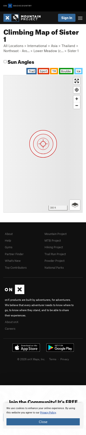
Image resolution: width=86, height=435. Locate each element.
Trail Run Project (55, 254)
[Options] (75, 205)
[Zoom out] (76, 105)
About (9, 234)
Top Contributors (16, 267)
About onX (12, 322)
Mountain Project (55, 234)
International (37, 46)
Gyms (8, 247)
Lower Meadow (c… (48, 51)
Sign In (66, 18)
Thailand (68, 46)
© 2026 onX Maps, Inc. (31, 359)
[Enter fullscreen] (76, 81)
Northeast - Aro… (16, 51)
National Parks (54, 267)
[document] (43, 415)
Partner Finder (14, 254)
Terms (52, 359)
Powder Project (54, 260)
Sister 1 (73, 51)
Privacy (64, 359)
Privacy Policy (48, 412)
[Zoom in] (76, 98)
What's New (13, 260)
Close (43, 422)
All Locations (13, 46)
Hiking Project (53, 247)
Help (8, 240)
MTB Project (52, 240)
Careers (10, 328)
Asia (54, 46)
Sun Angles (19, 61)
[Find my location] (76, 89)
